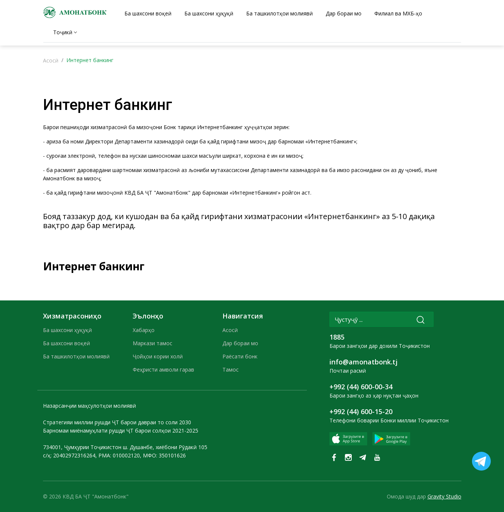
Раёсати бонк (239, 356)
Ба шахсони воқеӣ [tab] (148, 13)
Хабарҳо (144, 330)
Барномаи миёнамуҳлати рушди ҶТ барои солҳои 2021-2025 (120, 430)
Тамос (230, 369)
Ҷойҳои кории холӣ (158, 356)
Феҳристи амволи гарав (163, 369)
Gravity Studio (444, 496)
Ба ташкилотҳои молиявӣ (76, 356)
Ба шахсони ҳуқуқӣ (67, 330)
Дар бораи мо (240, 343)
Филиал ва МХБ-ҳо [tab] (398, 13)
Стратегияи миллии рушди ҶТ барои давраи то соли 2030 (117, 422)
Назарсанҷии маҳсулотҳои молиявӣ (89, 405)
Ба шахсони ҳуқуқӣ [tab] (208, 13)
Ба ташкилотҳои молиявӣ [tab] (279, 13)
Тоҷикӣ (62, 32)
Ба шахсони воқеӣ (66, 343)
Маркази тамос (152, 343)
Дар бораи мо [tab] (344, 13)
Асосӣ (50, 60)
